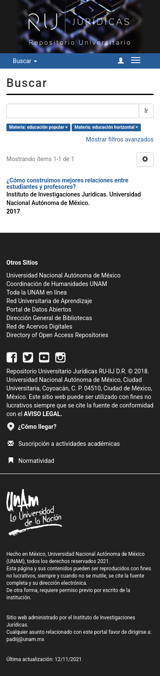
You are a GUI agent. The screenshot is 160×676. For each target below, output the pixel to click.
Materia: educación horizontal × (106, 127)
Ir (146, 110)
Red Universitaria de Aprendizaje (49, 301)
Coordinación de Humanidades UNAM (56, 283)
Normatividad (31, 460)
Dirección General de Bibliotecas (49, 318)
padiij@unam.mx (25, 639)
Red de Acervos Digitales (39, 326)
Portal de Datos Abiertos (38, 309)
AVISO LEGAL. (43, 413)
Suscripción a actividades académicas (64, 443)
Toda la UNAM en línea (36, 292)
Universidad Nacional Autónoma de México (63, 275)
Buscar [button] (25, 61)
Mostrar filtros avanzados (120, 139)
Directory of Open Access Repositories (57, 335)
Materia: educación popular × (38, 127)
